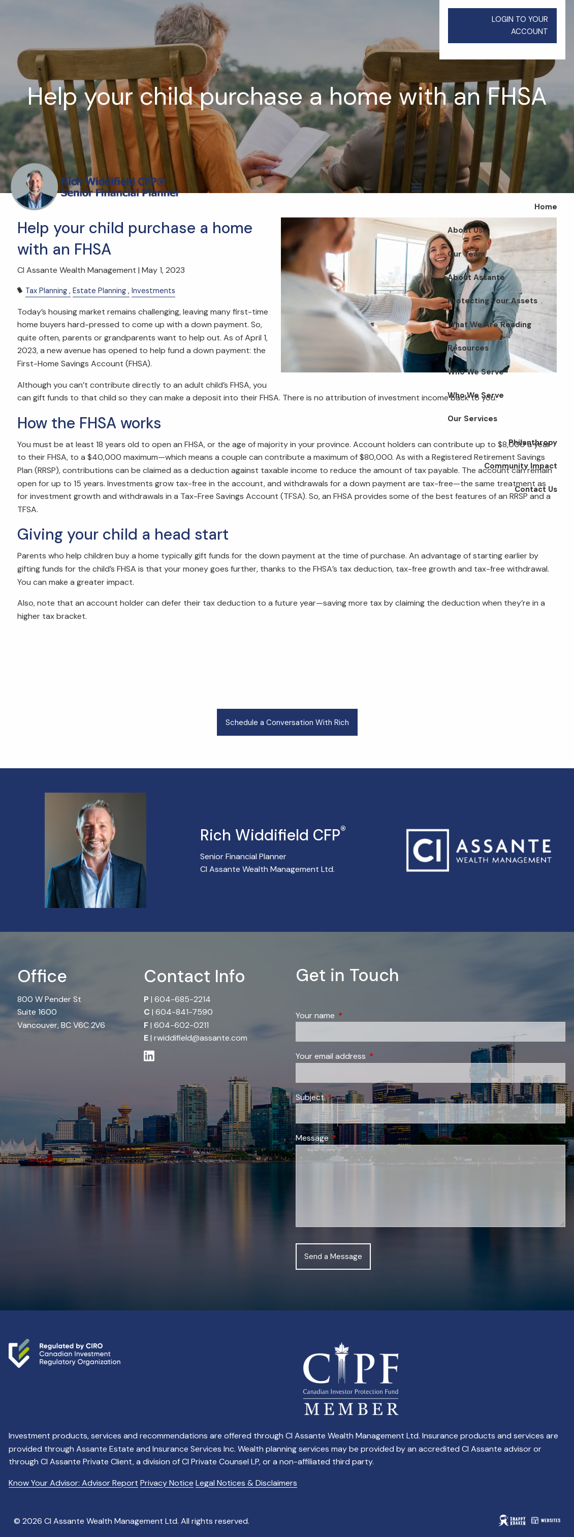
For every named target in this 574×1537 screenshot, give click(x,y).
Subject (349, 1097)
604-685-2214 (182, 999)
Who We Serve (476, 372)
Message (351, 1138)
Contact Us (536, 489)
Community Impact (520, 466)
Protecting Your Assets (492, 301)
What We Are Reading (489, 325)
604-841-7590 (184, 1012)
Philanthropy (532, 442)
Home (545, 207)
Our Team (466, 254)
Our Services (472, 419)
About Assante (476, 277)
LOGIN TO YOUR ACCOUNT (520, 25)
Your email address (369, 1056)
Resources (468, 348)
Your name (354, 1015)
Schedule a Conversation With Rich (287, 722)
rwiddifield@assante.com (200, 1037)
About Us (465, 230)
